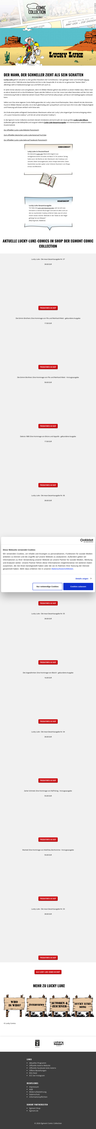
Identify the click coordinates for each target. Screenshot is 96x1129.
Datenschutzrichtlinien (62, 569)
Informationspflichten (38, 1097)
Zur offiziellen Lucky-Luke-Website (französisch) (21, 130)
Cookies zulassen (78, 586)
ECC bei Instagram (37, 1075)
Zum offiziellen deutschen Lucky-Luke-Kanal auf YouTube (25, 135)
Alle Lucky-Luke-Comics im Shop (48, 972)
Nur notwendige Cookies (48, 586)
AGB (31, 1089)
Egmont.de (33, 1111)
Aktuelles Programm (37, 1063)
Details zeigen (82, 578)
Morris (86, 80)
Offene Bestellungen (37, 1070)
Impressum (34, 1087)
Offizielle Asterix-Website (39, 1065)
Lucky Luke (39, 154)
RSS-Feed (33, 1073)
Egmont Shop (34, 1108)
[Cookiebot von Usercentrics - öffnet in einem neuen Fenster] (82, 540)
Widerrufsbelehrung (37, 1092)
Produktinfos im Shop (48, 308)
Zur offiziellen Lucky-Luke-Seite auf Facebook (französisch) (25, 140)
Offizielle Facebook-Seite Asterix (42, 1068)
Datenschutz (34, 1094)
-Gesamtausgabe (55, 122)
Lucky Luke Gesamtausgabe (46, 208)
